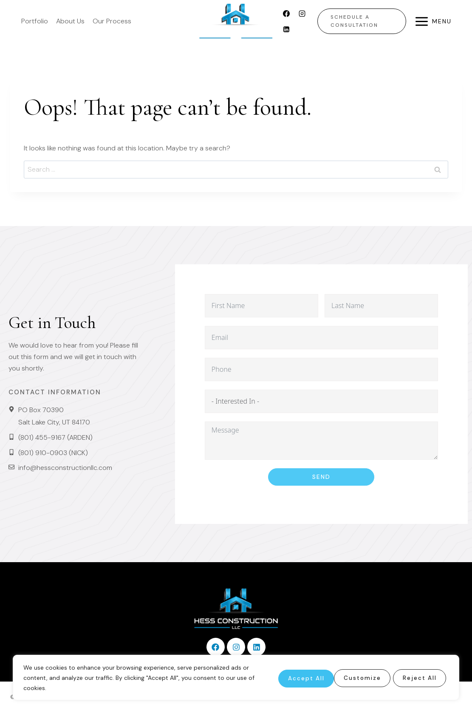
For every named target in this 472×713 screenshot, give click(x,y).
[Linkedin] (286, 29)
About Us (70, 21)
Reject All (354, 678)
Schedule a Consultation (354, 21)
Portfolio (34, 21)
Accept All (418, 678)
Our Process (112, 21)
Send (321, 477)
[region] (236, 677)
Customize (291, 678)
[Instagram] (302, 13)
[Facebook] (286, 13)
